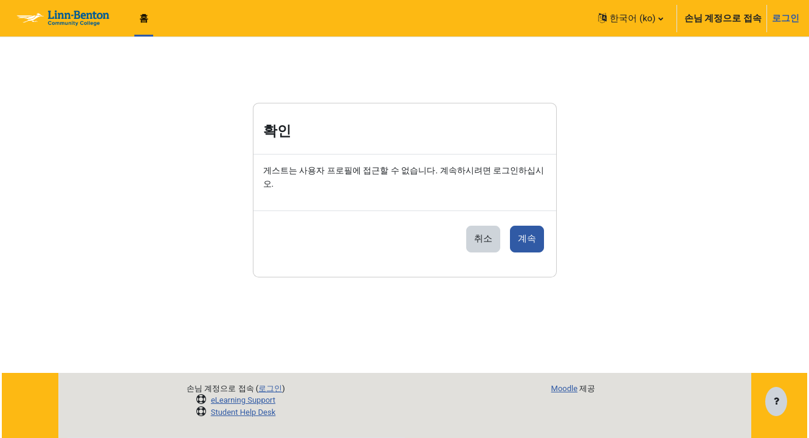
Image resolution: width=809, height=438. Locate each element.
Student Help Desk (243, 412)
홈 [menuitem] (143, 18)
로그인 (785, 18)
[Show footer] (776, 402)
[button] (630, 18)
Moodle (564, 388)
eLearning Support (243, 400)
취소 (483, 239)
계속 (527, 239)
